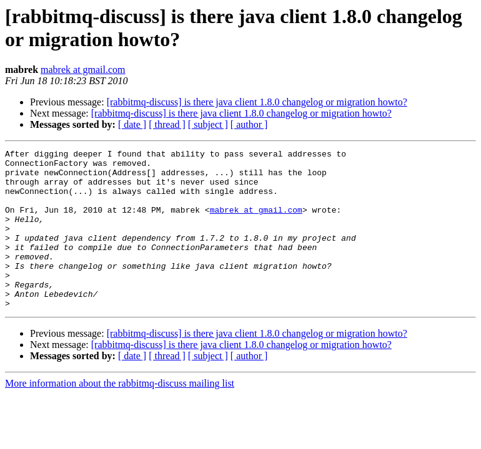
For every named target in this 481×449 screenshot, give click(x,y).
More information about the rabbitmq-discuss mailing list (119, 415)
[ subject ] (208, 124)
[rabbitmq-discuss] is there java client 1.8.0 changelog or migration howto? (257, 102)
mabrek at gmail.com (83, 69)
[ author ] (249, 124)
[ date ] (132, 124)
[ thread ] (167, 124)
